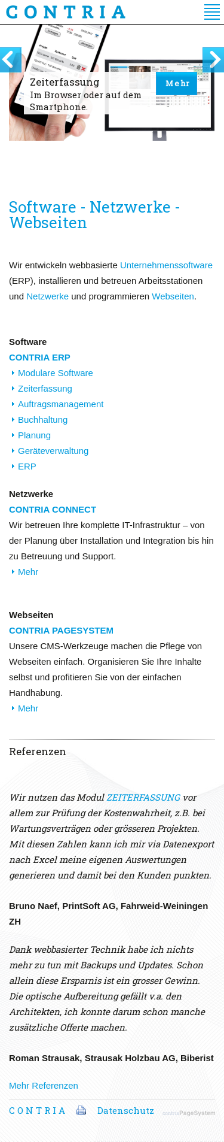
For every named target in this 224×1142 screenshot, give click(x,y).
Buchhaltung (42, 419)
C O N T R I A (37, 1110)
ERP (27, 466)
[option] (112, 104)
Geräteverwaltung (53, 451)
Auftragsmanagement (60, 404)
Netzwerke (47, 296)
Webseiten (173, 296)
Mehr (178, 83)
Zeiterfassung (45, 388)
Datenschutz (125, 1110)
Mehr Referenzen (43, 1085)
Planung (34, 435)
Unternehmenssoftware (166, 265)
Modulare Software (55, 373)
